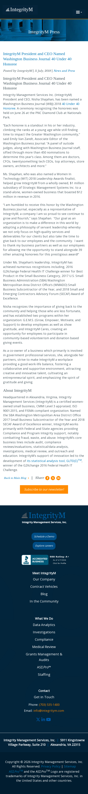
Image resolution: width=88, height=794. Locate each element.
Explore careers (44, 545)
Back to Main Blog (15, 478)
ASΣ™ (44, 667)
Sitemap (70, 766)
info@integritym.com (48, 711)
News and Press (64, 70)
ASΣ (16, 771)
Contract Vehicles (44, 586)
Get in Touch (44, 697)
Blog (44, 594)
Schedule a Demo (44, 536)
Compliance (44, 639)
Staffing (44, 674)
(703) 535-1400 (49, 705)
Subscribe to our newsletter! (44, 489)
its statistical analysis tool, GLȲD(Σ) (54, 461)
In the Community (44, 601)
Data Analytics (44, 624)
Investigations (44, 632)
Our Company (44, 579)
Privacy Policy (51, 766)
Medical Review (44, 647)
